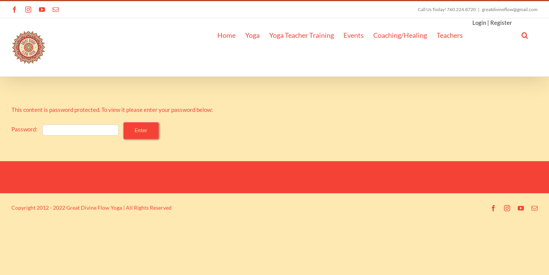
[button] (534, 34)
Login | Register (494, 22)
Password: (65, 129)
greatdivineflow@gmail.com (510, 9)
